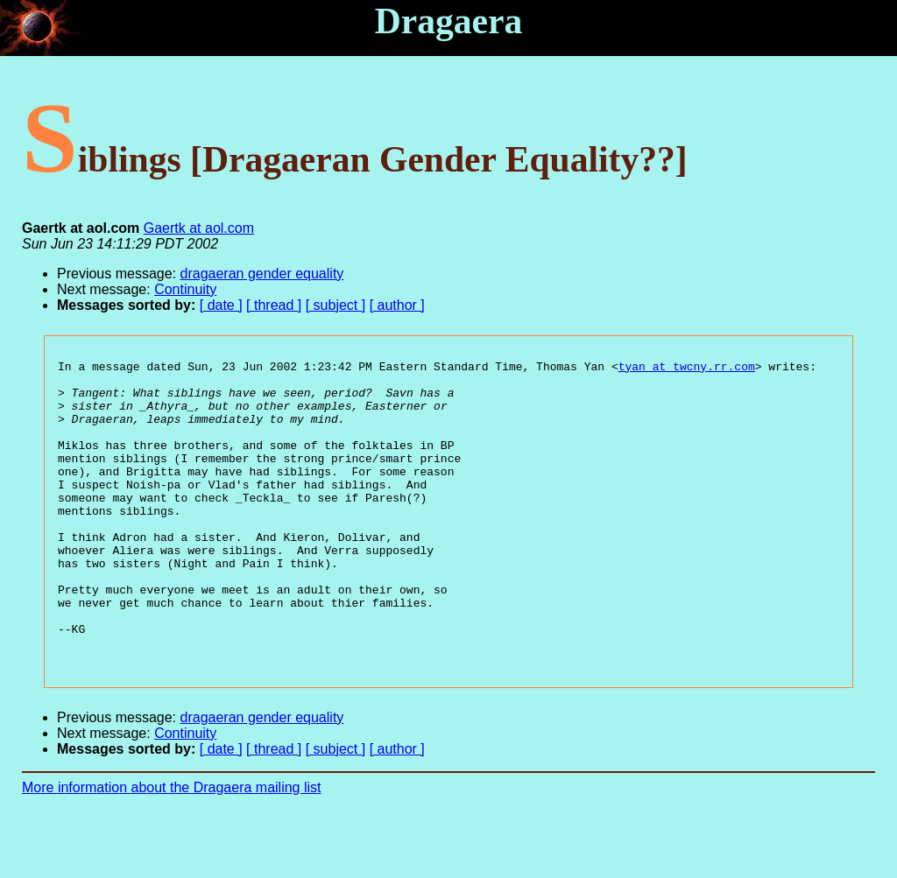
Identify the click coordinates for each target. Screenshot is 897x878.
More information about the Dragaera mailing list (171, 847)
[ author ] (397, 305)
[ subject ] (335, 305)
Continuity (185, 289)
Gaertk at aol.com (199, 228)
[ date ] (221, 305)
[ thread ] (273, 305)
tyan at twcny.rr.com (686, 368)
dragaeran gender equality (262, 273)
